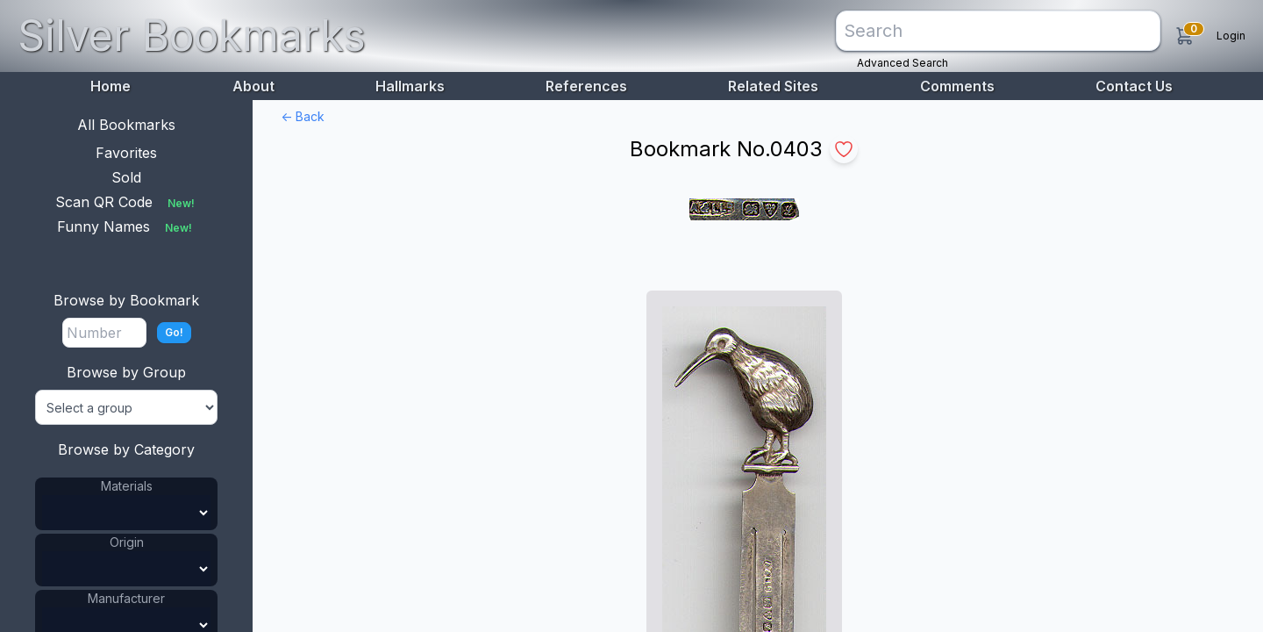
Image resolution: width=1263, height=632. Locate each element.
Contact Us (1134, 86)
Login (1231, 35)
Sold (126, 177)
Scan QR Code (126, 202)
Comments (957, 86)
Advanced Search (902, 62)
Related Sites (773, 86)
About (253, 86)
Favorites (126, 153)
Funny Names (126, 226)
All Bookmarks (126, 124)
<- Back (303, 116)
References (586, 86)
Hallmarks (410, 86)
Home (110, 86)
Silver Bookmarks (192, 35)
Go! (174, 332)
